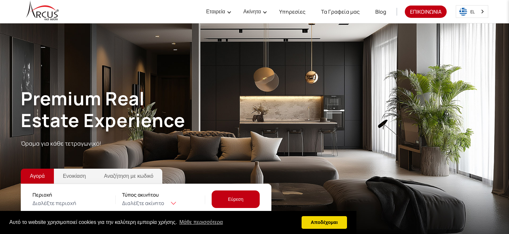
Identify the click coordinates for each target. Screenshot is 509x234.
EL (467, 12)
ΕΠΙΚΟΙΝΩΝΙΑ (425, 11)
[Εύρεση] (236, 199)
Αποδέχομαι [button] (324, 222)
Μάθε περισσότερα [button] (201, 222)
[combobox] (472, 11)
